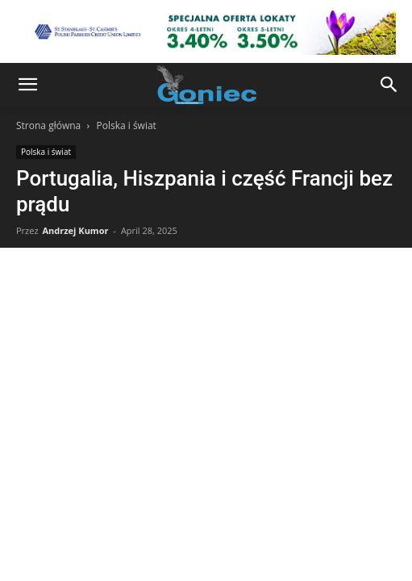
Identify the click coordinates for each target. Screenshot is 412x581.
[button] (27, 85)
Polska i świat (126, 125)
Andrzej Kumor (75, 230)
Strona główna (48, 125)
